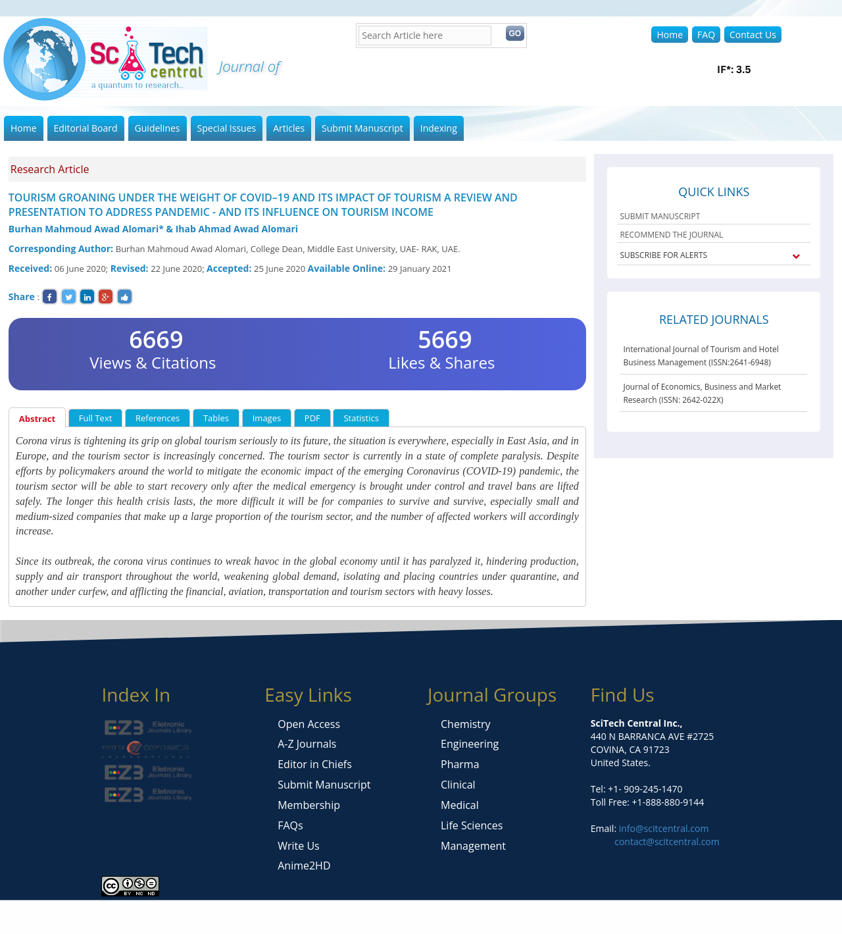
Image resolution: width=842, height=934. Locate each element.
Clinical (458, 784)
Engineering (470, 744)
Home (669, 34)
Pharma (460, 764)
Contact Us (753, 34)
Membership (309, 805)
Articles (289, 128)
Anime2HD (304, 865)
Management (473, 846)
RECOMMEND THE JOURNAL (671, 234)
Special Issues (227, 128)
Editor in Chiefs (315, 764)
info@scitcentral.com (662, 828)
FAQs (290, 825)
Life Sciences (472, 825)
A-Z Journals (307, 744)
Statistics (360, 418)
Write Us (298, 846)
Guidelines (157, 128)
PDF (312, 418)
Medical (460, 805)
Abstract (37, 419)
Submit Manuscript (362, 128)
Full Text (95, 418)
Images (267, 418)
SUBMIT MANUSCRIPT (660, 216)
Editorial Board (86, 128)
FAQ (706, 34)
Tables (216, 418)
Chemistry (466, 724)
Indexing (438, 128)
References (158, 418)
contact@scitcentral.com (667, 841)
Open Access (309, 724)
